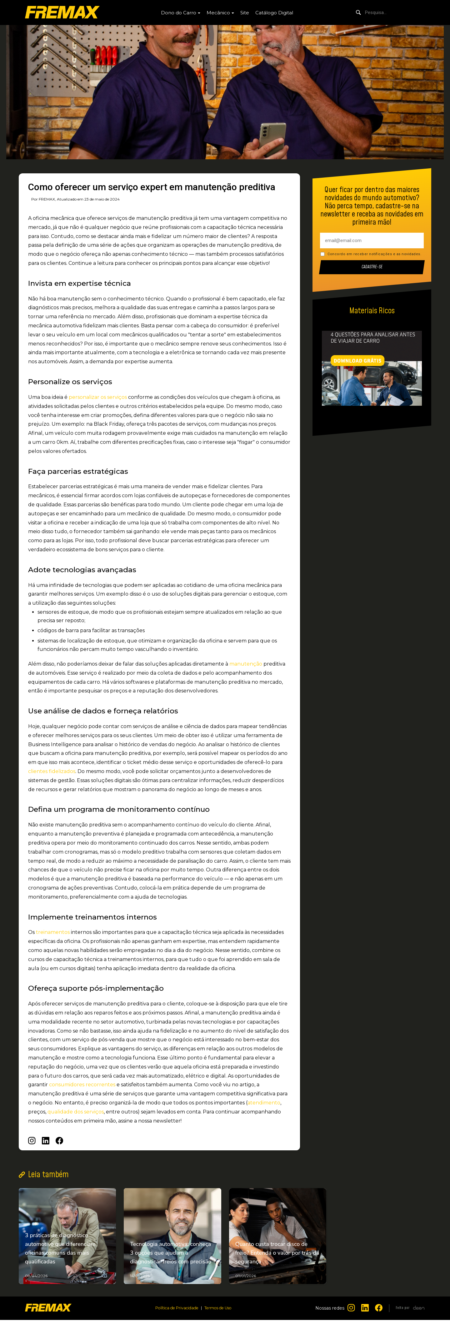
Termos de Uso (220, 1312)
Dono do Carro (178, 12)
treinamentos (53, 932)
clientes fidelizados (51, 771)
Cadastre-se (372, 267)
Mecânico (218, 12)
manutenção (245, 664)
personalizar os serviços (98, 397)
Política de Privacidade (175, 1312)
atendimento (264, 1103)
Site (244, 12)
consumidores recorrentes (82, 1085)
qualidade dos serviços (76, 1112)
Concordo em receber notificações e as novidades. (374, 254)
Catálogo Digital (274, 12)
